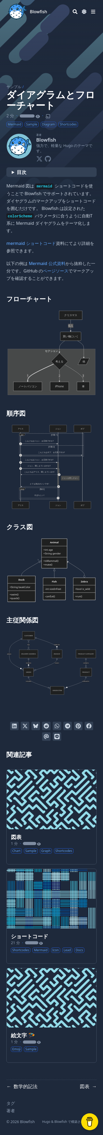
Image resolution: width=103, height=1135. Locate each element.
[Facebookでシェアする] (89, 726)
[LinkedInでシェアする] (14, 726)
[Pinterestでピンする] (78, 726)
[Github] (48, 158)
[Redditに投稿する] (46, 726)
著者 (10, 1111)
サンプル (13, 86)
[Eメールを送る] (46, 736)
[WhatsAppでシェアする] (57, 726)
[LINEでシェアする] (57, 736)
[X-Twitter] (39, 158)
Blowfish (38, 12)
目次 (21, 172)
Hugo (46, 1121)
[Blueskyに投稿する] (35, 726)
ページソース (55, 271)
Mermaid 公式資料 (47, 263)
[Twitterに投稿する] (25, 726)
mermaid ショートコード (31, 243)
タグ (10, 1103)
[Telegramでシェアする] (67, 726)
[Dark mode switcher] (84, 11)
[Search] (75, 11)
